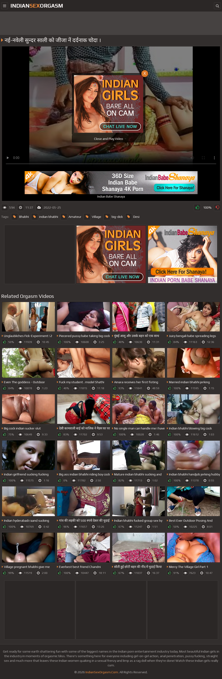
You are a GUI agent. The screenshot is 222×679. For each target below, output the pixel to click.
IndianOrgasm (36, 6)
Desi (132, 216)
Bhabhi (20, 216)
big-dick (113, 216)
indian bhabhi (44, 216)
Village (92, 216)
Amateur (70, 216)
